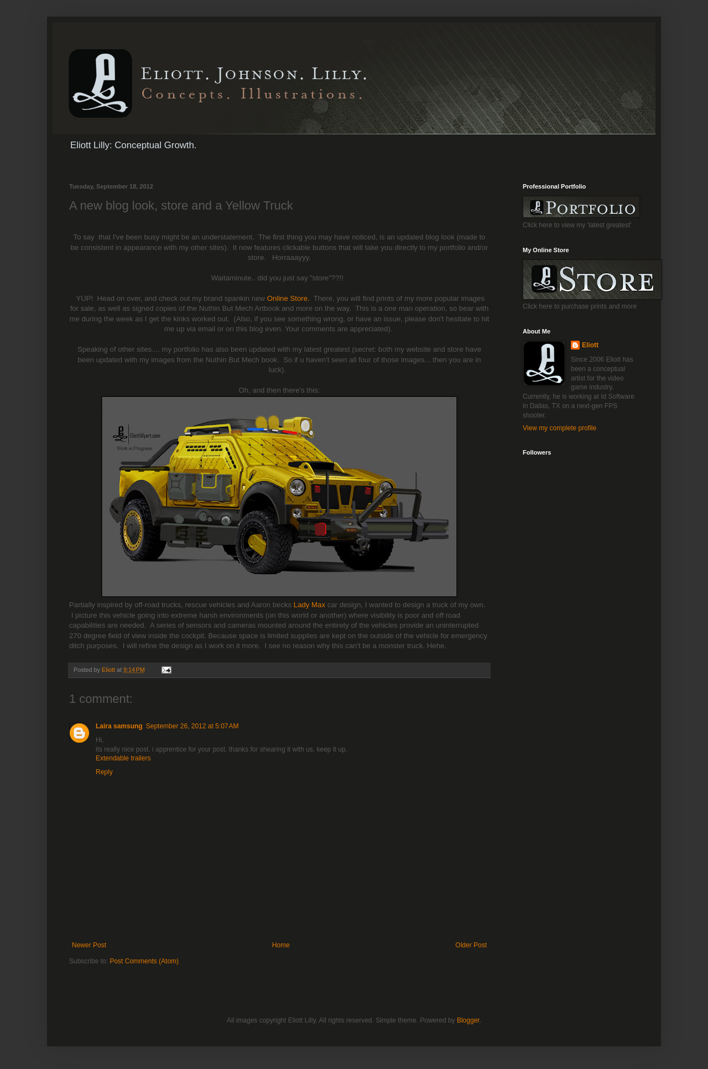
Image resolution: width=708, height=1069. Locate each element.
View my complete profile (559, 428)
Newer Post (89, 945)
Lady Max (309, 605)
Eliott (590, 345)
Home (281, 945)
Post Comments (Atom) (144, 961)
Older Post (471, 945)
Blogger (468, 1020)
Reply (104, 772)
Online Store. (288, 298)
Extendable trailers (123, 758)
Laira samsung (119, 726)
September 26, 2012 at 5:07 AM (192, 726)
